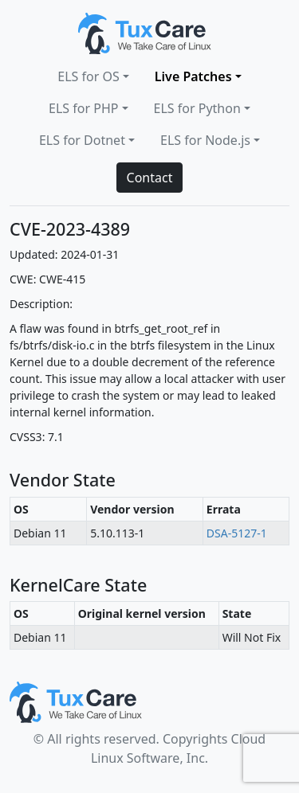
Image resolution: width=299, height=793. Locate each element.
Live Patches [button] (193, 76)
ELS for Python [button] (197, 108)
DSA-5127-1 (237, 533)
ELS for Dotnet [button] (82, 140)
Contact (150, 177)
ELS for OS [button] (88, 76)
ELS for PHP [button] (83, 108)
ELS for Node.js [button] (205, 140)
